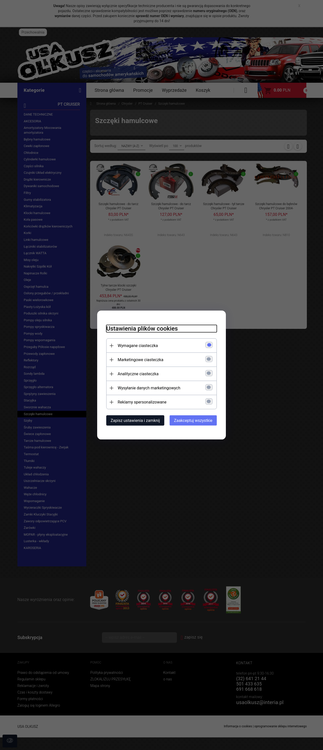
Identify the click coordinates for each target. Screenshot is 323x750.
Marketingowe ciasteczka (137, 359)
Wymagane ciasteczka (135, 345)
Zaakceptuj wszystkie (196, 420)
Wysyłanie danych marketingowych (146, 387)
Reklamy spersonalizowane (139, 401)
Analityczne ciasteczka (135, 373)
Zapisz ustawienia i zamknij (132, 420)
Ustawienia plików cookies (139, 328)
